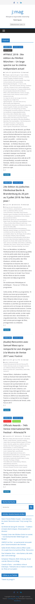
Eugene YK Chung (25, 442)
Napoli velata (6, 117)
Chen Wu (6, 87)
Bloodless (27, 439)
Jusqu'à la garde (8, 107)
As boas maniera (7, 82)
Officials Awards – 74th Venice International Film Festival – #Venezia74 (16, 429)
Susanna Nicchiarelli (15, 458)
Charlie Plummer (12, 440)
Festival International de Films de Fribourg (14, 364)
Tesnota (18, 244)
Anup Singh (27, 80)
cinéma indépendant (23, 87)
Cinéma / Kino (7, 47)
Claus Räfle (16, 212)
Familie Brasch (26, 89)
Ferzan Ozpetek (7, 91)
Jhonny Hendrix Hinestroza (10, 105)
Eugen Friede (6, 221)
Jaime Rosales (7, 103)
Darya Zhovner (24, 212)
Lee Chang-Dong (15, 109)
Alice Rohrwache (13, 77)
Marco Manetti (14, 114)
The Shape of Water (14, 460)
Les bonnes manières (17, 110)
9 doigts (7, 75)
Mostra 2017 (7, 421)
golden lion (16, 444)
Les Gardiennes (7, 112)
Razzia (25, 117)
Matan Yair (13, 234)
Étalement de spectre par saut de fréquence (15, 219)
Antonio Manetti (19, 80)
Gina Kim (10, 444)
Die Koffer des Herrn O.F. (25, 214)
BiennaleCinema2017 (18, 439)
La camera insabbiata (17, 447)
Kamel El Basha (7, 447)
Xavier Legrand (7, 126)
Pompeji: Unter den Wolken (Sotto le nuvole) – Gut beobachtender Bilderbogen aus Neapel (16, 536)
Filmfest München (15, 92)
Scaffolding (28, 243)
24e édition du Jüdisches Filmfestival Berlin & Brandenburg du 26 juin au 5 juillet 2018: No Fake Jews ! (16, 193)
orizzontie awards (24, 455)
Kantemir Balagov (13, 230)
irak (27, 225)
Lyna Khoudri (19, 451)
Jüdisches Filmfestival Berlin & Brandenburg (14, 228)
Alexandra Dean (17, 207)
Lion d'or (26, 366)
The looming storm (25, 121)
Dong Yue (13, 89)
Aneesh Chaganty (8, 78)
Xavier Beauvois (19, 125)
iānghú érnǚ (15, 100)
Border (18, 85)
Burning (23, 85)
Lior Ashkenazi (7, 368)
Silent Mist (6, 121)
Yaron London (7, 246)
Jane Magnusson (15, 103)
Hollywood (22, 225)
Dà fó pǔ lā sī (6, 89)
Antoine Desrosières (8, 80)
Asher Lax (5, 211)
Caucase (20, 211)
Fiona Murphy (14, 221)
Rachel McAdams (17, 237)
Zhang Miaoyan (16, 126)
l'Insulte (15, 107)
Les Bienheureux (24, 449)
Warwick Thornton (14, 467)
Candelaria (28, 85)
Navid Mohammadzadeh (9, 455)
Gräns (12, 94)
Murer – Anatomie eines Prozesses (12, 116)
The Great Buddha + (14, 121)
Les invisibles (6, 234)
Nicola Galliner (27, 234)
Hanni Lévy (24, 223)
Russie (12, 241)
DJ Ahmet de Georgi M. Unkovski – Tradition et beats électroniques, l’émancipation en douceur (16, 529)
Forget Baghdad (22, 221)
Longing (14, 112)
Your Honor (25, 246)
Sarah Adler (27, 369)
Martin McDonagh (8, 453)
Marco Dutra (6, 114)
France (5, 223)
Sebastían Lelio (8, 244)
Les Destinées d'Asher (24, 230)
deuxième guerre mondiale (10, 214)
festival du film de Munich (19, 91)
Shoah (14, 244)
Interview (10, 366)
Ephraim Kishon (12, 218)
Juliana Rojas (28, 105)
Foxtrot (22, 92)
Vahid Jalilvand (7, 463)
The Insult (5, 460)
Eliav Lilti (5, 218)
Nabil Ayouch (25, 116)
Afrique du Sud (9, 207)
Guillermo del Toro (25, 444)
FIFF (27, 364)
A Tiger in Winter (24, 75)
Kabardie (5, 230)
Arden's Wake (8, 439)
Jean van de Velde (8, 227)
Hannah (5, 446)
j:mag (17, 12)
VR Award (5, 467)
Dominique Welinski (15, 442)
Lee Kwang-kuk (7, 110)
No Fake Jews (6, 235)
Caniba (5, 440)
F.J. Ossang (19, 89)
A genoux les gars (14, 75)
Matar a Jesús (22, 114)
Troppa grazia (19, 123)
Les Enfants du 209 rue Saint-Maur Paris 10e (14, 232)
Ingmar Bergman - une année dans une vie (14, 101)
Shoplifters (27, 119)
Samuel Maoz (6, 119)
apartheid (24, 209)
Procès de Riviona (8, 237)
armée (29, 209)
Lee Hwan (23, 109)
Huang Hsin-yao (7, 100)
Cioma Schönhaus (8, 212)
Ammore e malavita (23, 77)
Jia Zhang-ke (21, 105)
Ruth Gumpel (18, 241)
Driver (23, 216)
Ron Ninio (26, 239)
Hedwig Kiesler (7, 225)
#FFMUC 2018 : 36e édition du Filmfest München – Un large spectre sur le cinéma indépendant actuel (14, 61)
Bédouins (11, 211)
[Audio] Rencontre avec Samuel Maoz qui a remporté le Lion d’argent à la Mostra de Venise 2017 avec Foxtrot (17, 349)
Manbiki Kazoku (21, 112)
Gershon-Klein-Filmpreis (14, 223)
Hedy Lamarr (15, 225)
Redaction (19, 436)
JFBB (14, 227)
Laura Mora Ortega (23, 107)
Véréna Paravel (23, 465)
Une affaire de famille (9, 125)
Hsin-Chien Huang (12, 446)
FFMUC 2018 (6, 92)
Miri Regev (19, 234)
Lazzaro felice (7, 109)
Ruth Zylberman (26, 241)
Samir (4, 243)
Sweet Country (25, 458)
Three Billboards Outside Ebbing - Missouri (14, 462)
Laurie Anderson (7, 449)
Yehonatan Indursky (16, 246)
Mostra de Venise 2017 (9, 369)
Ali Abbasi (6, 77)
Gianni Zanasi (7, 94)
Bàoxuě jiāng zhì (7, 84)
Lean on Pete (16, 449)
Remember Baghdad (18, 239)
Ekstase (27, 216)
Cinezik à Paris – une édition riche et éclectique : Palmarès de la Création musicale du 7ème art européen (16, 566)
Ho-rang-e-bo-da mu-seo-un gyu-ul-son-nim (15, 98)
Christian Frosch (13, 87)
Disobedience (17, 216)
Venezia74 (6, 371)
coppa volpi (6, 442)
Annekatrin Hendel (18, 78)
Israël (29, 225)
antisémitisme (17, 209)
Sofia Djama (6, 458)
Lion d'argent (20, 366)
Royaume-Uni (6, 241)
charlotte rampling (22, 440)
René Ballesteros (7, 456)
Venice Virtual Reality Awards (10, 465)
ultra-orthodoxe (25, 244)
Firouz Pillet (17, 360)
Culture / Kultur (18, 47)
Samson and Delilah (12, 243)
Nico (18, 455)
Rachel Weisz (26, 237)
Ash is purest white (18, 82)
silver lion (22, 456)
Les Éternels (27, 110)
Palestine (13, 235)
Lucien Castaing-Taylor (9, 451)
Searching (20, 119)
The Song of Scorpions (9, 123)
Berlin (16, 211)
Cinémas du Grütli (13, 362)
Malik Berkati (17, 72)
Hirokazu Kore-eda (8, 96)
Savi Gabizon (14, 119)
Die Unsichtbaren (8, 216)
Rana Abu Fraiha (7, 239)
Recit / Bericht (8, 50)
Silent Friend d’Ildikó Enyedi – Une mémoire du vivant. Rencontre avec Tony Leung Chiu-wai (16, 521)
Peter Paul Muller (20, 235)
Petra (21, 117)
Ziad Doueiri (24, 126)
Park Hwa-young (15, 117)
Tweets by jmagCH (8, 579)
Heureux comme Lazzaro (21, 94)
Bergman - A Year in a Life (19, 84)
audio (6, 362)
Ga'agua (27, 92)
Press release (16, 421)
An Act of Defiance (8, 209)
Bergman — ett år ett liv (9, 85)
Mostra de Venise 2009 (18, 368)
